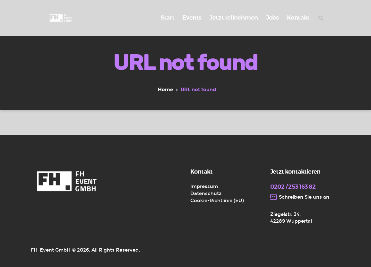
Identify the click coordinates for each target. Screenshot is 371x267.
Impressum (204, 186)
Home (165, 89)
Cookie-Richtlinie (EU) (217, 200)
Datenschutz (205, 193)
